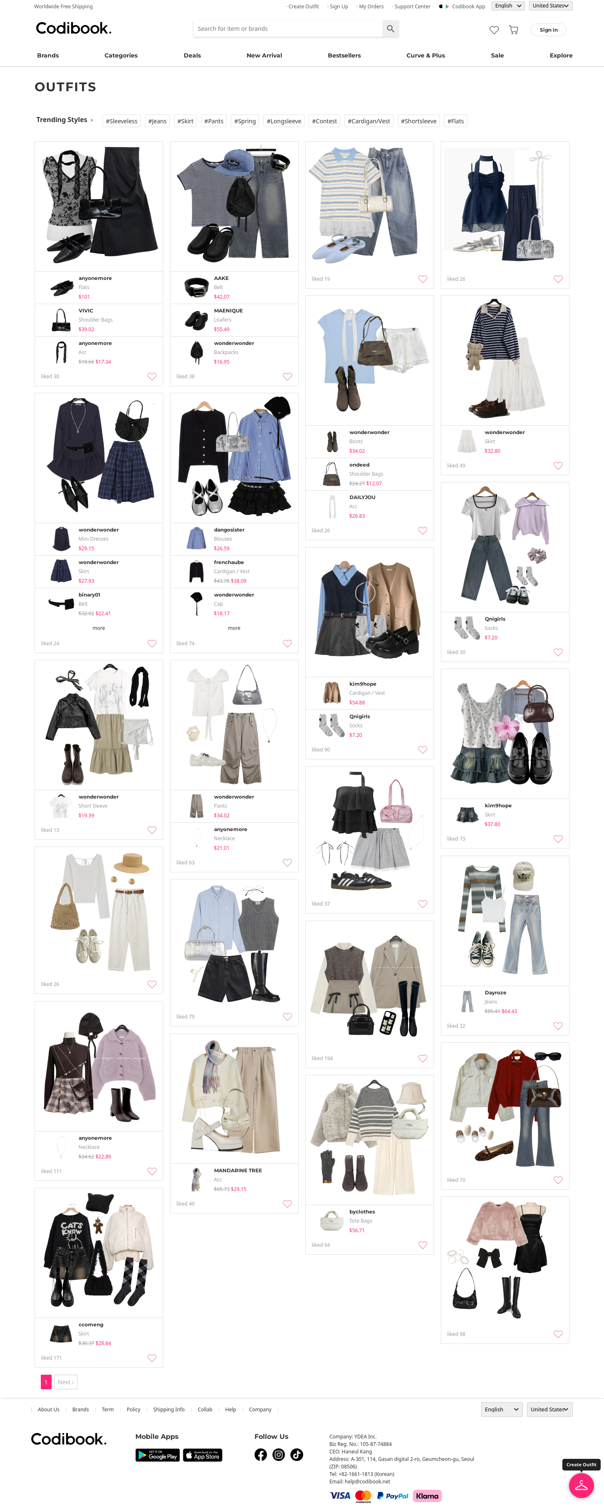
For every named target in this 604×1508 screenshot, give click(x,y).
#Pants (214, 121)
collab (205, 1409)
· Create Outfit (302, 6)
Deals (192, 55)
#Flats (455, 121)
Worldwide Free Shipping (63, 6)
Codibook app (468, 6)
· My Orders (370, 6)
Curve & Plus (426, 55)
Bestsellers (344, 55)
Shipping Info (169, 1409)
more (98, 628)
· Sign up (337, 6)
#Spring (245, 121)
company (260, 1409)
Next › (66, 1382)
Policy (133, 1409)
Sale (497, 55)
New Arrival (264, 55)
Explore (561, 55)
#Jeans (157, 121)
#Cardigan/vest (369, 121)
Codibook (73, 27)
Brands (48, 55)
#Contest (324, 121)
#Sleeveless (121, 121)
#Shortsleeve (419, 121)
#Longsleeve (284, 121)
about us (49, 1409)
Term (108, 1409)
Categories (121, 55)
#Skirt (185, 121)
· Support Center (411, 6)
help (230, 1409)
